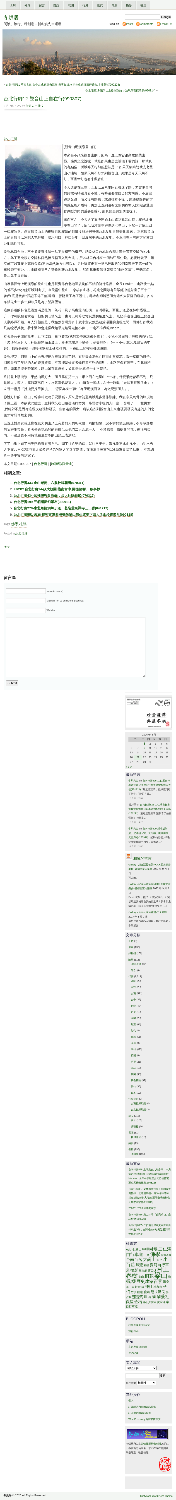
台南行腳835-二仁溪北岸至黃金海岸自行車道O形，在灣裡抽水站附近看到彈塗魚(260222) (149, 1229)
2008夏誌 (136, 964)
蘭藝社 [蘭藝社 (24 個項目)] (163, 1296)
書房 (143, 5)
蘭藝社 (134, 1126)
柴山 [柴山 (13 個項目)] (141, 1276)
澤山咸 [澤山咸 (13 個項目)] (130, 1287)
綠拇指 (132, 953)
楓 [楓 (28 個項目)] (128, 1281)
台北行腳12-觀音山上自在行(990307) (43, 98)
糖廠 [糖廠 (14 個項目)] (140, 1292)
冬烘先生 (31, 106)
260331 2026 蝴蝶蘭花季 (142, 1208)
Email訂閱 (166, 24)
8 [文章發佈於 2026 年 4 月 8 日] (144, 748)
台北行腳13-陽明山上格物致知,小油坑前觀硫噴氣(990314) (120, 90)
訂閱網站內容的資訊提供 (142, 1406)
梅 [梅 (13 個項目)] (169, 1276)
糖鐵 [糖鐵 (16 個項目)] (147, 1292)
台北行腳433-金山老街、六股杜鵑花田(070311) (49, 483)
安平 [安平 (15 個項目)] (159, 1260)
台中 (133, 999)
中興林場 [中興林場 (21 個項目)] (150, 1249)
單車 (130, 947)
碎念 (133, 970)
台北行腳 (10, 138)
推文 (41, 106)
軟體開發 (136, 1137)
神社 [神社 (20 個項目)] (149, 1286)
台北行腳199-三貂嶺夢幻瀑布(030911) (42, 502)
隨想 (56, 5)
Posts (129, 24)
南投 (133, 987)
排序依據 (141, 1383)
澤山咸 (134, 1154)
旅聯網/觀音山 (61, 464)
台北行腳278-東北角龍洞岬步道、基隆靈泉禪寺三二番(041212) (61, 508)
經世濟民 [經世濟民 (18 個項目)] (158, 1292)
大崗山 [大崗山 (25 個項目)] (149, 1259)
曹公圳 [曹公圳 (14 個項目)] (152, 1270)
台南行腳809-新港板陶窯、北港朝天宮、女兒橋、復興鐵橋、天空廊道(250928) (149, 833)
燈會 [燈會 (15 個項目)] (138, 1287)
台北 (18, 533)
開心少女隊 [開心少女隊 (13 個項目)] (149, 1302)
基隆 (133, 981)
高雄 (133, 1049)
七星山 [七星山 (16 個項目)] (137, 1249)
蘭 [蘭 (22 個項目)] (154, 1296)
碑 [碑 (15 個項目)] (142, 1287)
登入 (130, 1400)
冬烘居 (11, 17)
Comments (146, 24)
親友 (100, 5)
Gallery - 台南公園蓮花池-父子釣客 (147, 912)
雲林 (133, 1067)
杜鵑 (23, 524)
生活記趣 (133, 1352)
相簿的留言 (142, 858)
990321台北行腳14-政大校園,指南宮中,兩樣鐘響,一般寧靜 (57, 489)
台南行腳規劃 (138, 1103)
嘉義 (133, 1036)
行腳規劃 (133, 1098)
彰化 (133, 1030)
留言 (42, 5)
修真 (27, 5)
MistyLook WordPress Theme (156, 1496)
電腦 (114, 5)
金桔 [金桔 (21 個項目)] (138, 1301)
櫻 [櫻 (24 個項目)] (133, 1281)
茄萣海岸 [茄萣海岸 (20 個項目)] (139, 1297)
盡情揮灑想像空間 (151, 1443)
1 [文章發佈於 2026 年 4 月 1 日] (144, 743)
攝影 (129, 5)
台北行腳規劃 (138, 1109)
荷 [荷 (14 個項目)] (149, 1297)
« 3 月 (129, 766)
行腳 (85, 5)
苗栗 (133, 1061)
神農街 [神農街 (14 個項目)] (157, 1287)
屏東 (133, 1024)
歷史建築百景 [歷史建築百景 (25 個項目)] (149, 1281)
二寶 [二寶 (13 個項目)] (146, 1255)
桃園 (133, 1074)
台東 (133, 1012)
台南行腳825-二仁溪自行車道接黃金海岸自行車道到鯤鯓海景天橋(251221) (149, 785)
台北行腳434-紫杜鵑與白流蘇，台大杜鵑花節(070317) (54, 495)
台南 (133, 993)
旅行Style (133, 1331)
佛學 (14, 524)
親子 (133, 1120)
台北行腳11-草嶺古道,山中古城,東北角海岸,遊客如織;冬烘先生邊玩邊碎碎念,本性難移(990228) (63, 84)
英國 (133, 1055)
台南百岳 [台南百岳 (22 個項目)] (134, 1259)
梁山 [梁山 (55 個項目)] (160, 1275)
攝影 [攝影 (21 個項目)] (134, 1270)
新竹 (133, 1086)
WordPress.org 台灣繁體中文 (144, 1419)
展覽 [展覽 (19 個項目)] (139, 1265)
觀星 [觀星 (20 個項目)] (130, 1302)
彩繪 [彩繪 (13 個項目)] (146, 1265)
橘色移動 (136, 1080)
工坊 (13, 5)
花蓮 (133, 1043)
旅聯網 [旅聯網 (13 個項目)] (143, 1270)
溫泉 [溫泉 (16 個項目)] (166, 1282)
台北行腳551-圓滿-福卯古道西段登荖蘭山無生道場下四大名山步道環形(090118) (73, 514)
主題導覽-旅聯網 (137, 1346)
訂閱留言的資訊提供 (139, 1412)
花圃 (71, 5)
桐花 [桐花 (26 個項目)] (149, 1276)
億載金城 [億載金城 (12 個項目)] (166, 1255)
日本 (133, 1092)
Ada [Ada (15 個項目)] (128, 1249)
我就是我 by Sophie (139, 1325)
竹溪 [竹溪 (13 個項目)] (133, 1292)
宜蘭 (133, 1018)
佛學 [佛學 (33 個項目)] (155, 1254)
